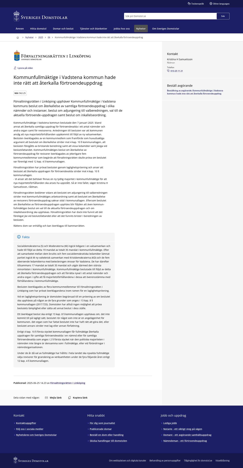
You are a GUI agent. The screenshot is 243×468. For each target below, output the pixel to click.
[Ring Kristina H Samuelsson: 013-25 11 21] (175, 71)
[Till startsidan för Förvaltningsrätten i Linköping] (83, 55)
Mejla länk (53, 397)
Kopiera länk (77, 397)
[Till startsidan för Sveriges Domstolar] (41, 16)
